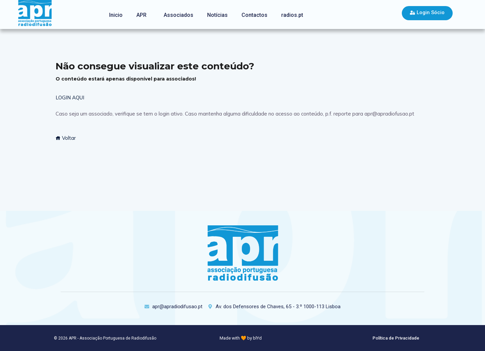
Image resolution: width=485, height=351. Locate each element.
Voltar (66, 138)
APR (141, 15)
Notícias (217, 15)
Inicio (116, 15)
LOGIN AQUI (70, 97)
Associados (178, 15)
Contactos (254, 15)
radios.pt (292, 15)
